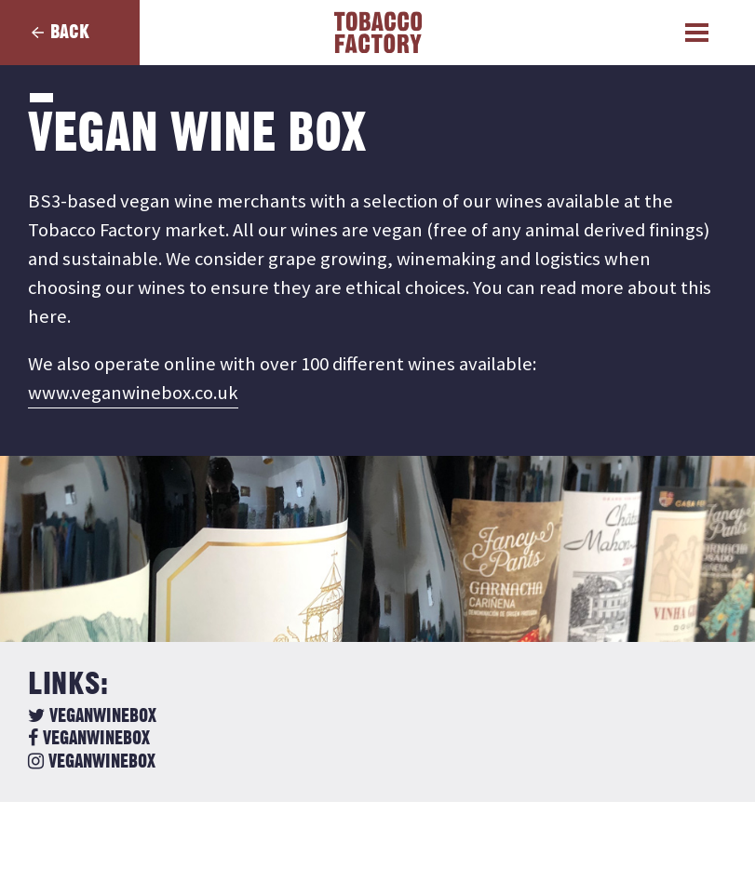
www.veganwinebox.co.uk (133, 393)
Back (69, 32)
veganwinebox (92, 716)
